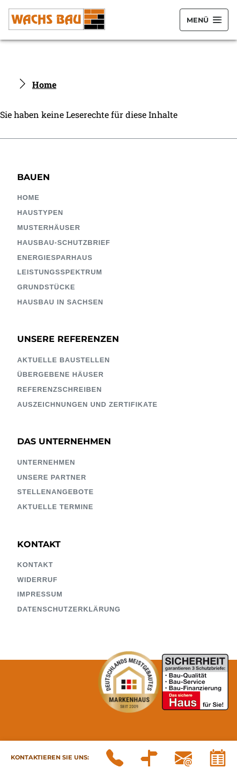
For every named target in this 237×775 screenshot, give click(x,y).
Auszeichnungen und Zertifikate (87, 404)
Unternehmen (46, 462)
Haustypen (40, 212)
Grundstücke (46, 287)
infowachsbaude (183, 757)
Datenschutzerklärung (69, 609)
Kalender (217, 757)
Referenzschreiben (59, 389)
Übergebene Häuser (60, 374)
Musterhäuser (48, 227)
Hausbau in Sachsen (60, 302)
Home (44, 84)
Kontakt (35, 565)
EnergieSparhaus (54, 258)
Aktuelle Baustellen (63, 360)
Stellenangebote (55, 492)
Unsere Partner (51, 477)
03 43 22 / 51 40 (114, 757)
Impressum (40, 594)
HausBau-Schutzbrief (63, 243)
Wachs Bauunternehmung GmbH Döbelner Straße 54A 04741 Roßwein (149, 757)
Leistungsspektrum (59, 272)
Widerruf (37, 580)
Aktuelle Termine (55, 507)
